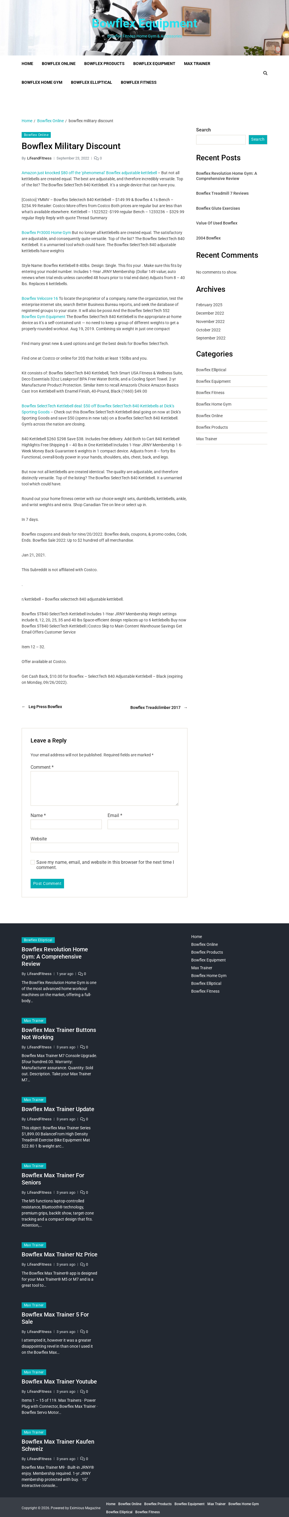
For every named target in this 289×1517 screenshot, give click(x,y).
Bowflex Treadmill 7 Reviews (222, 193)
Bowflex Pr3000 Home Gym (46, 232)
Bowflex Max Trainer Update (58, 1107)
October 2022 (208, 330)
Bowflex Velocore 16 (40, 298)
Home (27, 63)
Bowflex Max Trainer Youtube (59, 1379)
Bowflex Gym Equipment (43, 316)
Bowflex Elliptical (91, 82)
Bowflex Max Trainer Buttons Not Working (59, 1031)
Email (115, 813)
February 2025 (209, 304)
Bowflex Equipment (144, 23)
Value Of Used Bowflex (216, 223)
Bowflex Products (104, 63)
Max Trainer (197, 63)
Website (39, 837)
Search (203, 130)
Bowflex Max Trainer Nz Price (59, 1252)
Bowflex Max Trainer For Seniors (53, 1177)
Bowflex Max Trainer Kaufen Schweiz (58, 1443)
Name (38, 813)
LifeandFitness (39, 158)
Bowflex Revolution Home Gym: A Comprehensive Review (226, 176)
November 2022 (210, 321)
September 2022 (211, 338)
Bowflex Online (59, 63)
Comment (42, 765)
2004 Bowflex (208, 238)
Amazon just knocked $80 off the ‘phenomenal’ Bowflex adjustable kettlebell (89, 172)
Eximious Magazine (85, 1506)
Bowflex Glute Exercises (218, 208)
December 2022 (210, 313)
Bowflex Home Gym (42, 82)
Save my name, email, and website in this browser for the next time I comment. (105, 863)
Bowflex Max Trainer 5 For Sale (55, 1316)
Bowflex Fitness (139, 82)
